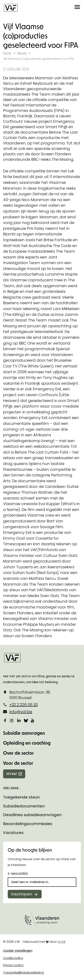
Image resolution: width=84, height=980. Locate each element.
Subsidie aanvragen (24, 733)
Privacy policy (13, 965)
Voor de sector (18, 763)
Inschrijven (21, 894)
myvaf (12, 774)
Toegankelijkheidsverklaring (23, 972)
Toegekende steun (21, 797)
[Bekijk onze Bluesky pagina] (26, 720)
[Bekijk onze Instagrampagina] (12, 720)
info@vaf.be (20, 711)
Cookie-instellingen (17, 950)
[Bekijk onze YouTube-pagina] (33, 720)
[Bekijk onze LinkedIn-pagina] (19, 720)
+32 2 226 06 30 (23, 704)
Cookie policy (13, 958)
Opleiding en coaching (26, 743)
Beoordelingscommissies (27, 823)
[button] (77, 7)
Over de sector (18, 753)
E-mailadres (18, 873)
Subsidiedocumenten (24, 806)
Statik (62, 941)
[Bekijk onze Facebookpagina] (5, 720)
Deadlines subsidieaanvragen (32, 815)
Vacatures (13, 832)
